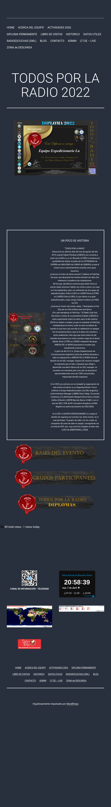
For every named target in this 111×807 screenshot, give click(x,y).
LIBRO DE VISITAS (51, 34)
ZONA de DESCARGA (19, 47)
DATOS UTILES (92, 34)
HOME (11, 27)
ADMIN (72, 40)
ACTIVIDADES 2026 (59, 27)
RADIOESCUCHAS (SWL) (21, 40)
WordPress (72, 703)
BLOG (43, 40)
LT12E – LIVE (88, 40)
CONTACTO (57, 40)
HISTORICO (73, 34)
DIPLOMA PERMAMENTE (22, 34)
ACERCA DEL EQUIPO (31, 27)
